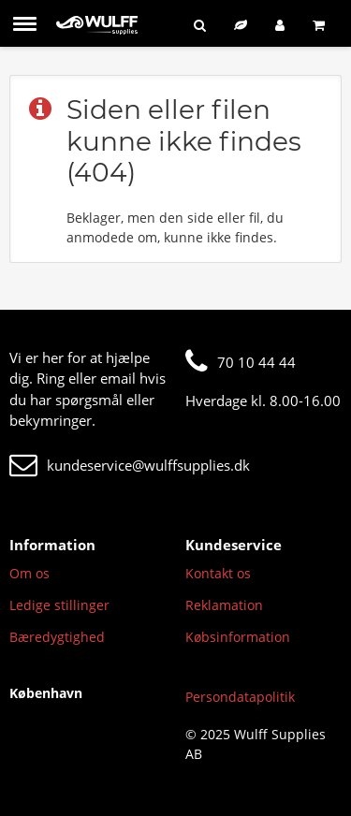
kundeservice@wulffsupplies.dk (129, 465)
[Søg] (200, 24)
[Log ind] (280, 24)
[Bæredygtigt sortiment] (240, 24)
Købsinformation (237, 637)
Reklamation (224, 605)
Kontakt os (218, 573)
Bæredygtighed (57, 637)
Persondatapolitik (240, 697)
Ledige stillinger (59, 605)
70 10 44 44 (240, 362)
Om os (29, 573)
